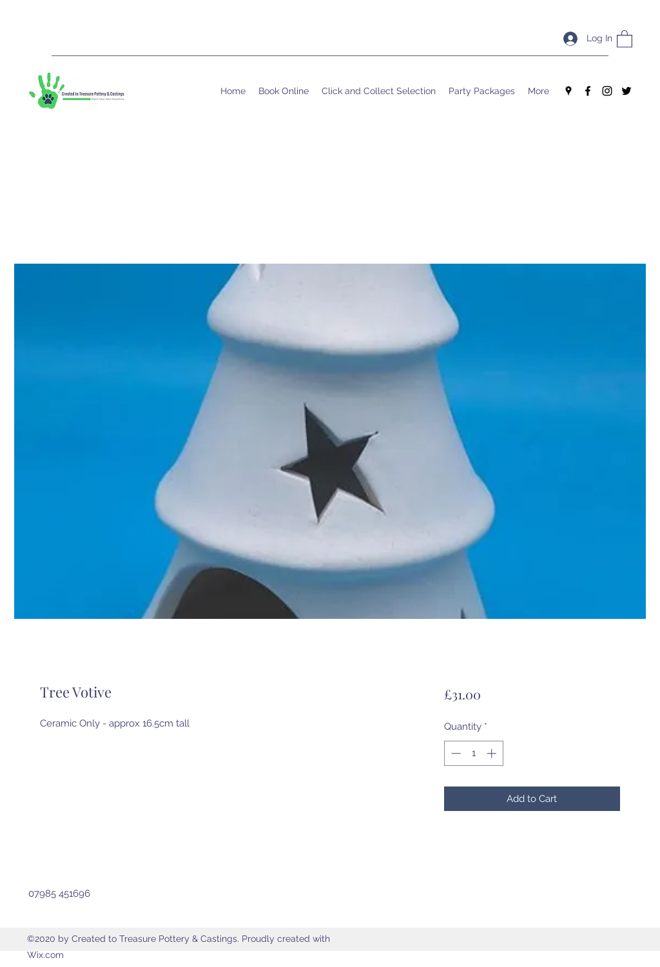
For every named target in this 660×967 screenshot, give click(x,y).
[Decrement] (454, 753)
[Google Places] (568, 90)
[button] (624, 38)
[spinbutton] (473, 753)
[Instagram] (607, 90)
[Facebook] (587, 90)
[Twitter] (626, 90)
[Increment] (492, 753)
